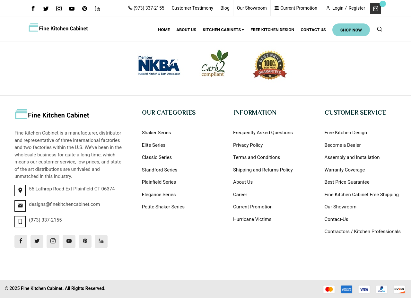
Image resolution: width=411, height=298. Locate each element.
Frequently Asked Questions (263, 133)
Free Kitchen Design (346, 133)
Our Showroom (252, 8)
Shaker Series (156, 133)
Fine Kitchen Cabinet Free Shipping (362, 194)
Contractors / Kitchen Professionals (363, 231)
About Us (243, 182)
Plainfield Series (159, 182)
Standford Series (160, 170)
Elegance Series (159, 194)
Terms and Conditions (256, 157)
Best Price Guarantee (347, 182)
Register (357, 8)
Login (338, 8)
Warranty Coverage (345, 170)
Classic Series (157, 157)
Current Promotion (295, 8)
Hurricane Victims (252, 219)
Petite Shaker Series (163, 207)
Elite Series (154, 145)
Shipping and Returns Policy (263, 170)
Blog (225, 8)
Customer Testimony (192, 8)
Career (240, 194)
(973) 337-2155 (146, 8)
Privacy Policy (248, 145)
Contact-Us (336, 219)
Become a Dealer (343, 145)
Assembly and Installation (352, 157)
